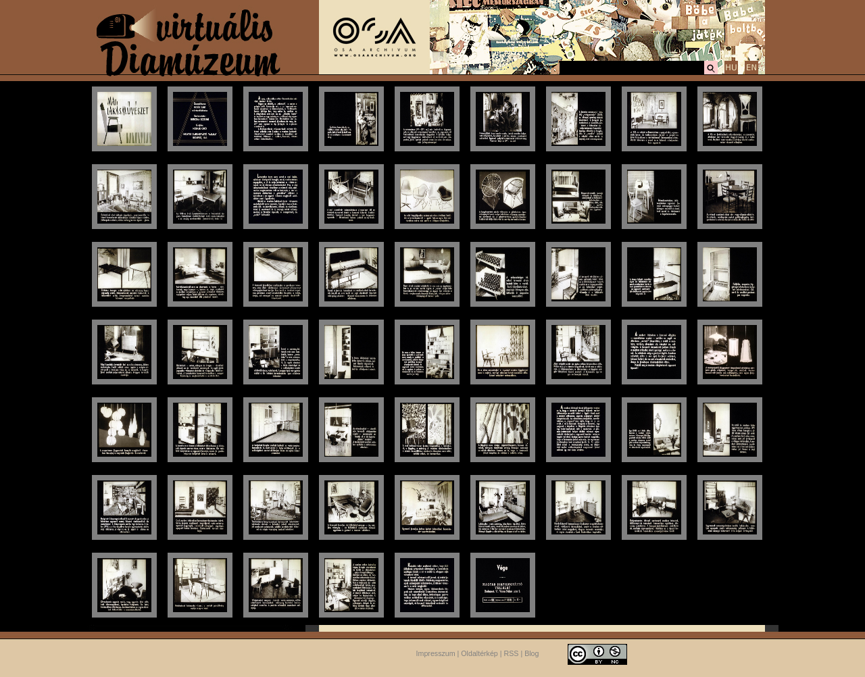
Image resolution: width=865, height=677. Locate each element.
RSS (511, 653)
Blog (531, 653)
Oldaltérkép (479, 653)
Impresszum (435, 653)
